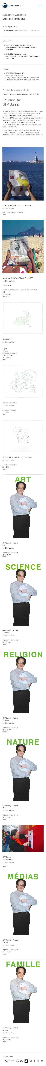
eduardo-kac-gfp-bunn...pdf (14, 94)
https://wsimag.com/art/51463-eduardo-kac (23, 77)
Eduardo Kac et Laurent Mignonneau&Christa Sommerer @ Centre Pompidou (21, 48)
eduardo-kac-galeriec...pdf (17, 80)
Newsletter (8, 1057)
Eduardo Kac (10, 30)
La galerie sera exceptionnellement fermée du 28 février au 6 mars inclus (22, 56)
